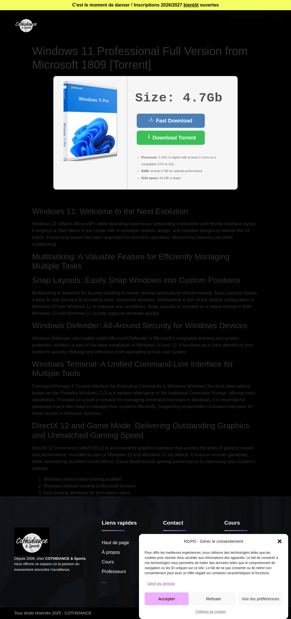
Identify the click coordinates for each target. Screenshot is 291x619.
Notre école (56, 32)
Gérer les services (161, 584)
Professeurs (112, 19)
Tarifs (171, 19)
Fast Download (170, 120)
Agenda (145, 19)
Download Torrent (171, 137)
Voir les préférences (260, 598)
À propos (54, 19)
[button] (279, 541)
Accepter (166, 598)
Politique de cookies (211, 612)
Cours (81, 19)
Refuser (213, 598)
